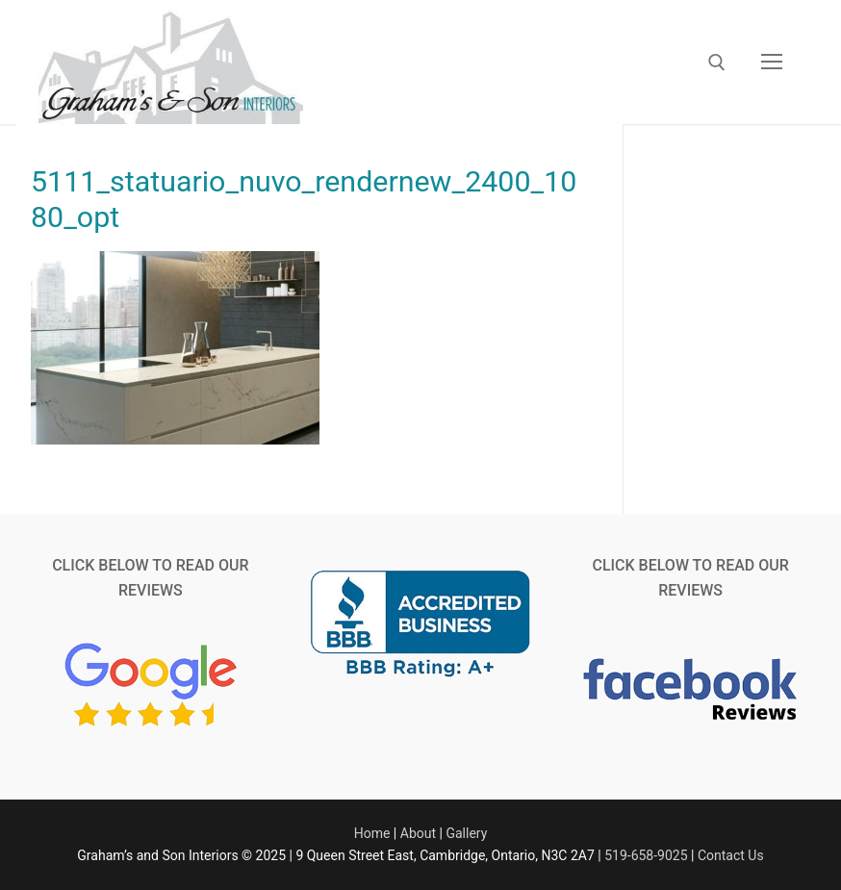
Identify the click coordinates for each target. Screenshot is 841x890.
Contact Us (731, 855)
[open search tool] (717, 62)
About (418, 833)
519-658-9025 (645, 855)
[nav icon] (772, 62)
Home (372, 833)
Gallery (466, 833)
